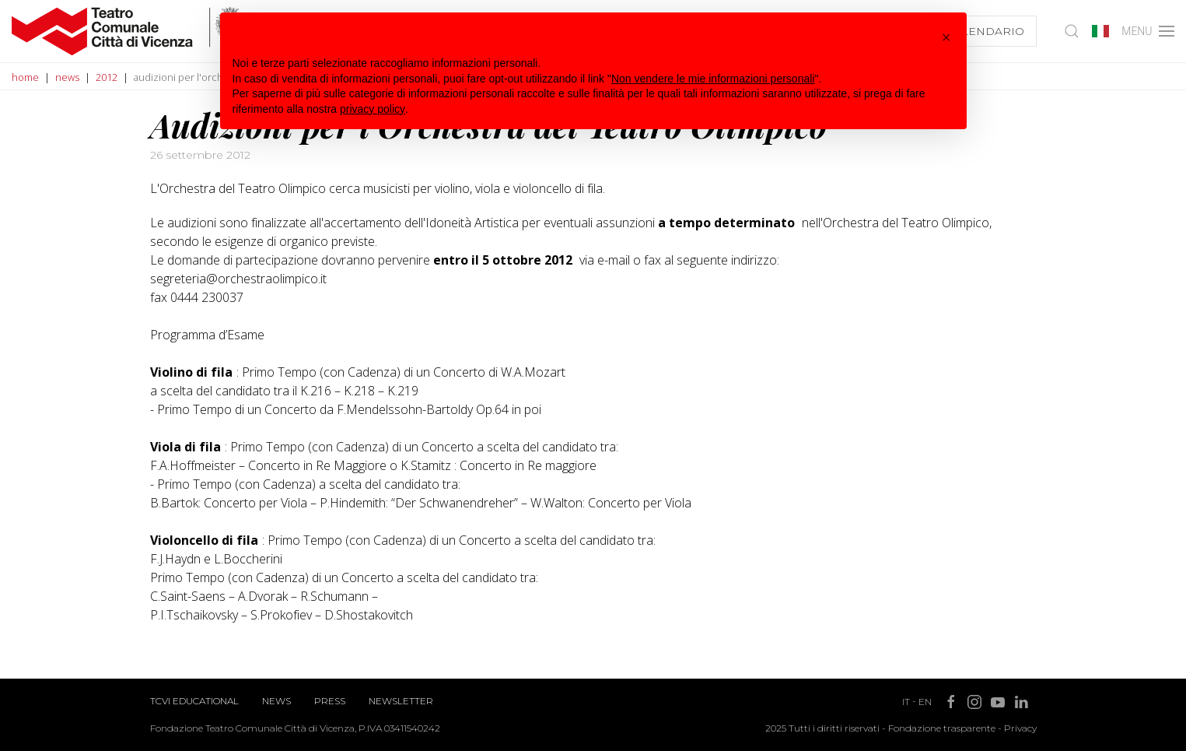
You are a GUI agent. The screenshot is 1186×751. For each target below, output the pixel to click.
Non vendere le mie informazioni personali (712, 78)
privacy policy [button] (372, 109)
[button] (946, 37)
